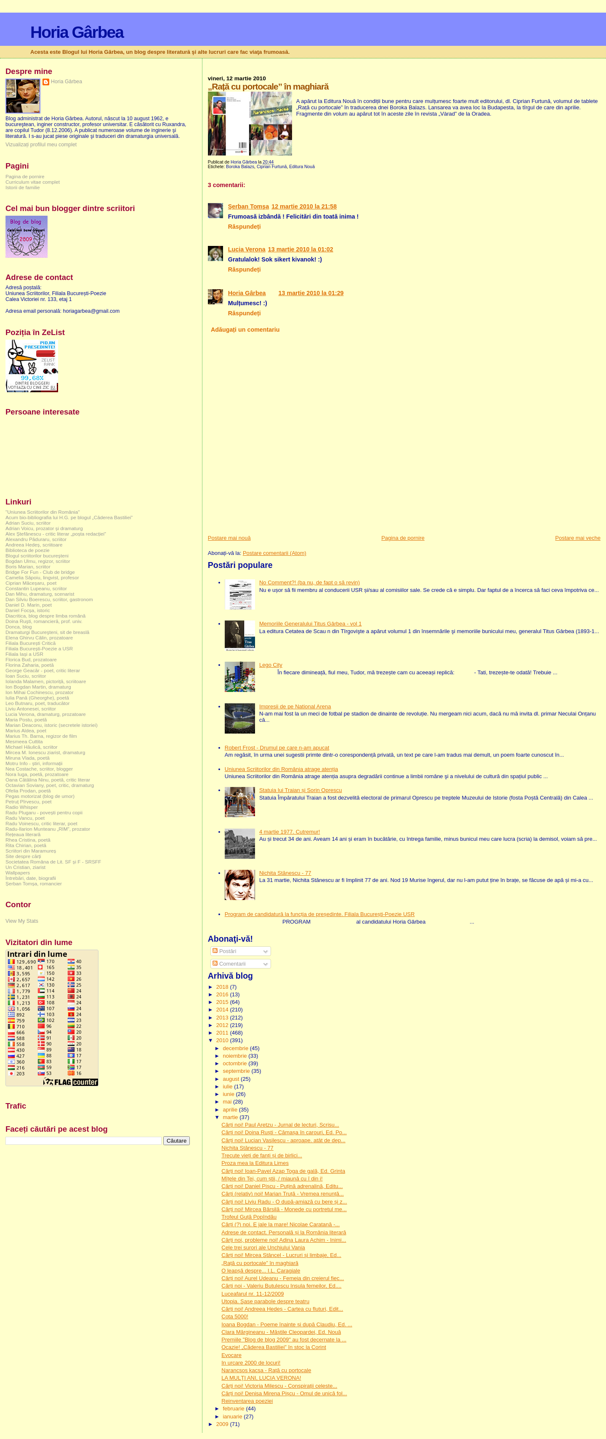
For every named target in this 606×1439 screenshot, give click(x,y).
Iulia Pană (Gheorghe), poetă (37, 697)
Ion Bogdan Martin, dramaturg (38, 686)
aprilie (231, 1109)
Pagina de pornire (403, 538)
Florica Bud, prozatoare (31, 659)
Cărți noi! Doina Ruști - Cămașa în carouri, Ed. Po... (284, 1132)
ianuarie (233, 1416)
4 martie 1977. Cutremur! (289, 832)
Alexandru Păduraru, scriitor (35, 539)
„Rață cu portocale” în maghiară (259, 1263)
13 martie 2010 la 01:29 (311, 293)
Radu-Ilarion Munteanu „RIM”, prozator (47, 829)
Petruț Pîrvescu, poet (28, 801)
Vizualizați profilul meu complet (41, 145)
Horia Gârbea (76, 32)
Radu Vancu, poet (25, 818)
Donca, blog (18, 626)
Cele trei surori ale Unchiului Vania (263, 1247)
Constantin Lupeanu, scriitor (36, 588)
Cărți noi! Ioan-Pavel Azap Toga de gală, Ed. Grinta (283, 1171)
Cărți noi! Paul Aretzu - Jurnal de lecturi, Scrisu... (280, 1125)
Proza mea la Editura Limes (255, 1163)
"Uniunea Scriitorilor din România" (42, 512)
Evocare (231, 1355)
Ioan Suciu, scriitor (25, 676)
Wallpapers (17, 872)
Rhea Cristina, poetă (27, 839)
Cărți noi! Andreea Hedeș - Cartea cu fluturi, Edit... (282, 1309)
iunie (229, 1094)
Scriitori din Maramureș (30, 850)
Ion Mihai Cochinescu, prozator (39, 692)
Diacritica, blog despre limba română (45, 615)
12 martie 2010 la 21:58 (304, 206)
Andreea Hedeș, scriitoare (34, 544)
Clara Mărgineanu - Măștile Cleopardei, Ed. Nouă (281, 1332)
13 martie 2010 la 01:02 (300, 249)
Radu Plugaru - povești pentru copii (43, 812)
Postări (224, 951)
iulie (228, 1086)
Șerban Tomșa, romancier (33, 883)
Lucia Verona (247, 249)
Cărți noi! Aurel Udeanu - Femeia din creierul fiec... (282, 1278)
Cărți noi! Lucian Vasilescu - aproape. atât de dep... (283, 1140)
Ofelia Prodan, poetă (28, 790)
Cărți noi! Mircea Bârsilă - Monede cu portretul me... (284, 1209)
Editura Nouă (302, 166)
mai (228, 1101)
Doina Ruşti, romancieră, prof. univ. (43, 621)
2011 (223, 1033)
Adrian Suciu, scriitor (27, 522)
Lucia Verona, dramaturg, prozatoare (45, 714)
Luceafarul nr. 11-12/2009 (252, 1294)
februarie (234, 1408)
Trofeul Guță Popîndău (248, 1217)
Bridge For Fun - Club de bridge (40, 572)
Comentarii (229, 964)
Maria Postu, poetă (26, 719)
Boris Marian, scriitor (27, 566)
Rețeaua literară (22, 834)
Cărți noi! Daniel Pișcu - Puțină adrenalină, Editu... (282, 1186)
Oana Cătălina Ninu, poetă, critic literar (47, 779)
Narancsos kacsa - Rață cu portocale (266, 1370)
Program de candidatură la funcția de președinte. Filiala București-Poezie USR (320, 914)
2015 (223, 1002)
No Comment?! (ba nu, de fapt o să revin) (309, 582)
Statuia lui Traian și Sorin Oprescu (300, 790)
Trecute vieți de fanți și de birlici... (261, 1155)
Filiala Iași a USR (24, 654)
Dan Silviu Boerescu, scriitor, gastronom (49, 599)
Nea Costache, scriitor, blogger (39, 768)
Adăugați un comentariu (245, 329)
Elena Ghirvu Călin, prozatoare (39, 637)
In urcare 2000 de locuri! (250, 1363)
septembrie (237, 1071)
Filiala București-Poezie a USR (39, 648)
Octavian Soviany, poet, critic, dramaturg (49, 785)
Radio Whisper (21, 807)
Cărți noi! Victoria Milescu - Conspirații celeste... (279, 1386)
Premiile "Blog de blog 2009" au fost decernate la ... (283, 1339)
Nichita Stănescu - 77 (285, 873)
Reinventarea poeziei (247, 1401)
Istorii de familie (22, 187)
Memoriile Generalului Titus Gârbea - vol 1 (310, 623)
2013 (223, 1017)
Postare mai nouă (229, 538)
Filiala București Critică (30, 643)
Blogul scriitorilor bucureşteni (37, 555)
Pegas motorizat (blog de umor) (39, 796)
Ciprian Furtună (272, 166)
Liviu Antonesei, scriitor (30, 708)
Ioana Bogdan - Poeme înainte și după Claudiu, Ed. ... (286, 1324)
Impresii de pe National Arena (295, 706)
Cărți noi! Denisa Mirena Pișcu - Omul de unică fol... (284, 1393)
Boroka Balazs (240, 166)
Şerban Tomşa (248, 206)
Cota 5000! (234, 1316)
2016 (223, 994)
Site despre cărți (23, 856)
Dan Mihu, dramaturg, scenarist (39, 594)
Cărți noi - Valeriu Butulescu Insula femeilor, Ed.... (281, 1286)
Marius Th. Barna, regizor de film (41, 736)
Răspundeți (244, 226)
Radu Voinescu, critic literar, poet (41, 823)
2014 (223, 1009)
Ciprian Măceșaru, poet (30, 583)
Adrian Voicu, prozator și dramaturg (44, 528)
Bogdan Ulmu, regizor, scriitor (37, 561)
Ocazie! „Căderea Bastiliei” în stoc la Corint (273, 1347)
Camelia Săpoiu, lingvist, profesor (42, 577)
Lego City (270, 665)
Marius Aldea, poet (25, 730)
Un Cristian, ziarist (25, 867)
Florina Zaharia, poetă (29, 665)
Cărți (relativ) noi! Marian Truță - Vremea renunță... (282, 1194)
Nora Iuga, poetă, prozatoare (37, 774)
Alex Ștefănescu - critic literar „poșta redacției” (55, 533)
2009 (223, 1424)
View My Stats (21, 921)
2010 (223, 1040)
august (232, 1079)
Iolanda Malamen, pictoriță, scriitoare (45, 681)
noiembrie (235, 1056)
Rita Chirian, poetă (25, 845)
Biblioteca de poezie (27, 550)
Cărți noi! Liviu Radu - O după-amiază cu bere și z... (284, 1202)
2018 (223, 987)
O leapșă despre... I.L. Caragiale (260, 1270)
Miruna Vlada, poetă (27, 757)
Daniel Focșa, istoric (27, 610)
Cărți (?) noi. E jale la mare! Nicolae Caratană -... (280, 1224)
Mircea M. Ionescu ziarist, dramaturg (45, 752)
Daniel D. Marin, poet (28, 604)
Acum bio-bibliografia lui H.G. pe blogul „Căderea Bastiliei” (69, 517)
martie (231, 1117)
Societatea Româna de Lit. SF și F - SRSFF (53, 861)
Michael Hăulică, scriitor (31, 747)
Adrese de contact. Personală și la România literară (283, 1232)
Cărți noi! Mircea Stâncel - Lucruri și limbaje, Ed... (281, 1255)
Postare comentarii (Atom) (274, 553)
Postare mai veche (578, 538)
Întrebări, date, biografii (30, 878)
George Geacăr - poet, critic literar (42, 670)
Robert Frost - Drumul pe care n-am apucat (277, 748)
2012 (223, 1025)
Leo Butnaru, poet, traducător (37, 703)
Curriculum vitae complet (32, 182)
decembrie (236, 1048)
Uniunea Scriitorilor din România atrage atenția (281, 769)
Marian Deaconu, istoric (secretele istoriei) (51, 725)
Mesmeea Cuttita (24, 741)
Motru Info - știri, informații (33, 763)
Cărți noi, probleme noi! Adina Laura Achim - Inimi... (283, 1240)
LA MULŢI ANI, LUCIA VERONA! (261, 1378)
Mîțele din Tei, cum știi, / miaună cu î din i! (271, 1178)
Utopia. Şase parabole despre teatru (265, 1301)
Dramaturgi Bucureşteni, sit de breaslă (47, 632)
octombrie (235, 1063)
